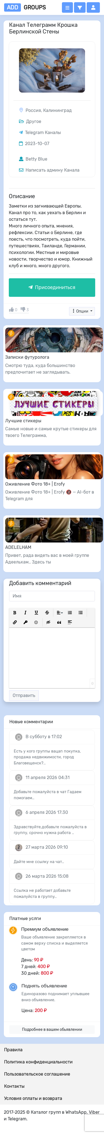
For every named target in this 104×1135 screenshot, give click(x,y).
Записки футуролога (27, 357)
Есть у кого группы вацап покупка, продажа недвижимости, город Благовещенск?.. (47, 757)
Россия (33, 110)
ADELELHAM (18, 547)
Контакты (14, 1086)
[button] (80, 7)
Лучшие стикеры (23, 420)
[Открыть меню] (67, 7)
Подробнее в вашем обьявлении (52, 1029)
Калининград (57, 110)
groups (25, 7)
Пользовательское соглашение (37, 1074)
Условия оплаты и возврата (33, 1098)
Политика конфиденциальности (38, 1062)
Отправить (24, 695)
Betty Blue (33, 159)
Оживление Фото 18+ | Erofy (35, 484)
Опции (80, 311)
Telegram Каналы (43, 132)
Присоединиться (51, 287)
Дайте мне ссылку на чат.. (39, 861)
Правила (13, 1049)
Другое (30, 121)
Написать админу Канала (49, 170)
